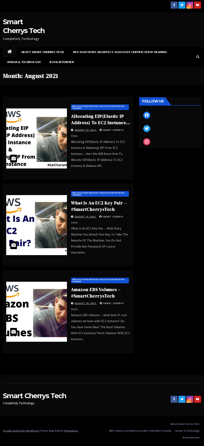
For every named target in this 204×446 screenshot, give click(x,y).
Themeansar (71, 431)
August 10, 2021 (86, 303)
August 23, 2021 (86, 130)
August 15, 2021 (86, 217)
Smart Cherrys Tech (34, 396)
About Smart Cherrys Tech (42, 52)
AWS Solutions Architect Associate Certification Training (120, 52)
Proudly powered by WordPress (21, 431)
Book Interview (62, 62)
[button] (197, 57)
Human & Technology (24, 62)
